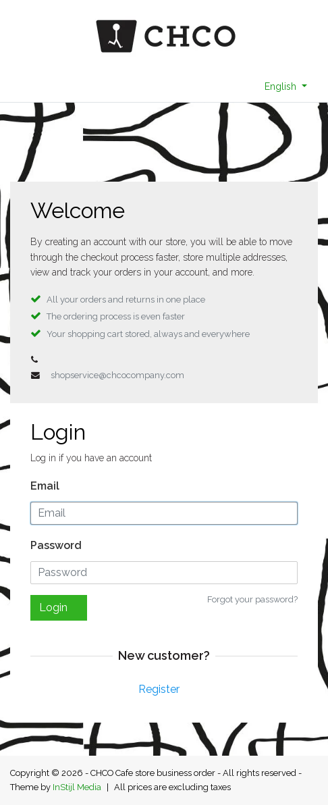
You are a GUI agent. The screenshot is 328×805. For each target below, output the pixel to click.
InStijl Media (77, 787)
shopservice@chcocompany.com (117, 375)
